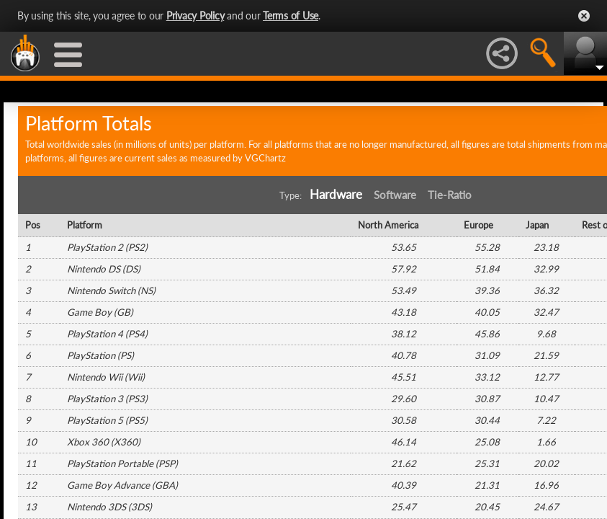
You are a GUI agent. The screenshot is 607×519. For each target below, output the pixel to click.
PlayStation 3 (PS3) (107, 398)
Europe (478, 225)
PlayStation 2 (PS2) (107, 247)
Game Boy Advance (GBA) (122, 485)
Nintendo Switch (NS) (111, 290)
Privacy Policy (195, 15)
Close (584, 16)
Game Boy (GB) (100, 312)
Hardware (336, 194)
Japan (537, 225)
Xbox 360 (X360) (103, 442)
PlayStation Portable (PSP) (122, 463)
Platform (84, 225)
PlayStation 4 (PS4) (107, 334)
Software (395, 195)
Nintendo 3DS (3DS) (109, 507)
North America (388, 225)
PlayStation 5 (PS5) (107, 420)
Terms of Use (290, 15)
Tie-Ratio (449, 195)
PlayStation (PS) (100, 355)
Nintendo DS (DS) (103, 269)
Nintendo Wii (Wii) (106, 377)
